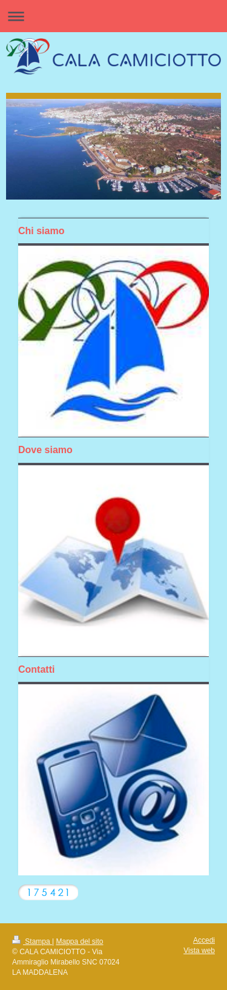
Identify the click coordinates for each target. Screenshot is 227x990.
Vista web (199, 950)
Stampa (32, 941)
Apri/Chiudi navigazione (113, 16)
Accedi (204, 940)
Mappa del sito (80, 941)
